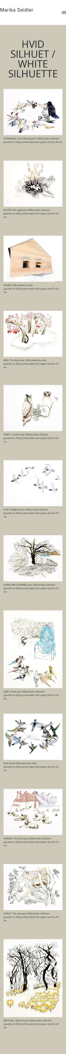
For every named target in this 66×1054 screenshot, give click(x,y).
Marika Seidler (16, 10)
